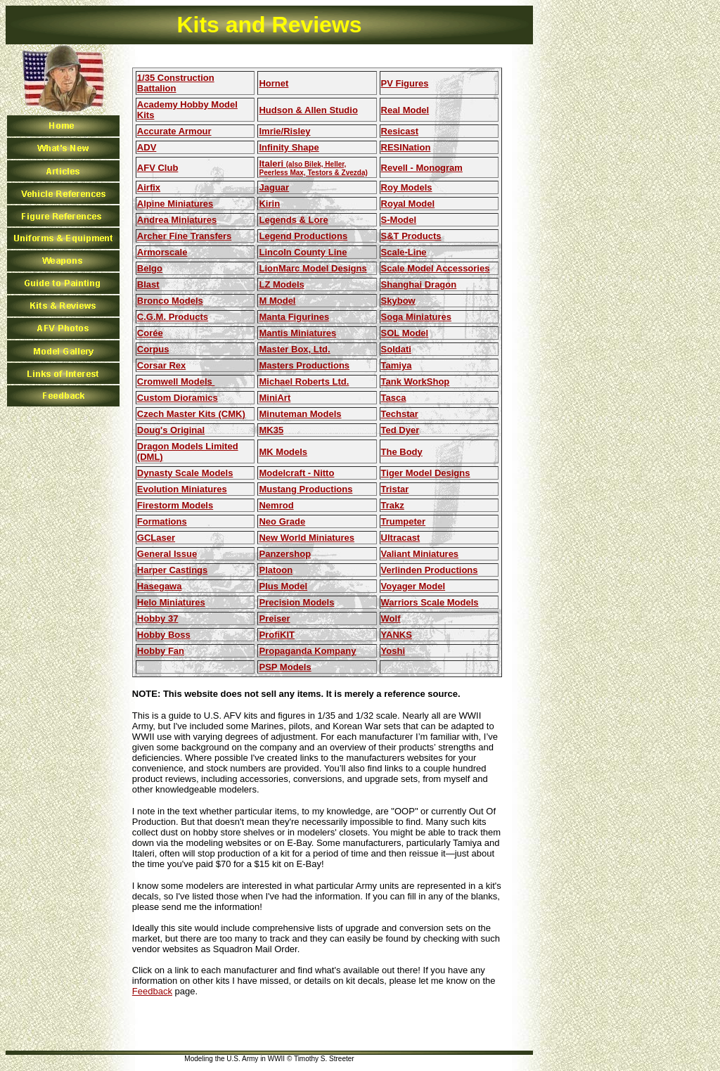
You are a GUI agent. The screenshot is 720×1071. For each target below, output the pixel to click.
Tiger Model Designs (425, 473)
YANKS (396, 634)
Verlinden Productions (429, 570)
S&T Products (411, 236)
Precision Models (296, 602)
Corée (150, 333)
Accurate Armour (174, 131)
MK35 (271, 430)
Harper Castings (172, 570)
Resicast (399, 131)
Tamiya (396, 365)
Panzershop (285, 554)
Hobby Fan (160, 651)
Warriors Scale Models (430, 602)
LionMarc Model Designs (312, 268)
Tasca (393, 397)
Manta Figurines (294, 317)
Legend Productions (303, 236)
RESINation (406, 147)
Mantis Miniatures (297, 333)
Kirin (269, 203)
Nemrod (276, 505)
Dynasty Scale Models (185, 473)
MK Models (283, 452)
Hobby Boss (164, 634)
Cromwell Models (176, 381)
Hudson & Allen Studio (308, 110)
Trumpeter (403, 521)
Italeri (313, 167)
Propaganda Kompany (307, 651)
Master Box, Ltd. (294, 349)
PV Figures (405, 83)
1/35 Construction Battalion (175, 83)
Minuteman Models (300, 414)
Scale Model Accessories (435, 268)
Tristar (395, 489)
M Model (277, 300)
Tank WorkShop (415, 381)
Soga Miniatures (416, 317)
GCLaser (156, 537)
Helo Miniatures (171, 602)
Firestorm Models (175, 505)
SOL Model (405, 333)
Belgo (149, 268)
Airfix (148, 187)
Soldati (396, 349)
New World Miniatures (306, 537)
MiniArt (274, 397)
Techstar (399, 414)
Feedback (152, 991)
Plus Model (283, 586)
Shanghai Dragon (419, 284)
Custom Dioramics (177, 397)
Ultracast (400, 537)
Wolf (391, 618)
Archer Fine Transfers (184, 236)
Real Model (405, 110)
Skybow (398, 300)
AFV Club (158, 167)
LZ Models (281, 284)
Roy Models (406, 187)
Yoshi (393, 651)
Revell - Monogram (422, 167)
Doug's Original (171, 430)
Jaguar (274, 187)
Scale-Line (404, 252)
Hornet (273, 83)
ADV (146, 147)
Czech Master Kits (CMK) (191, 414)
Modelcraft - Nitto (296, 473)
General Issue (167, 554)
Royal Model (408, 203)
